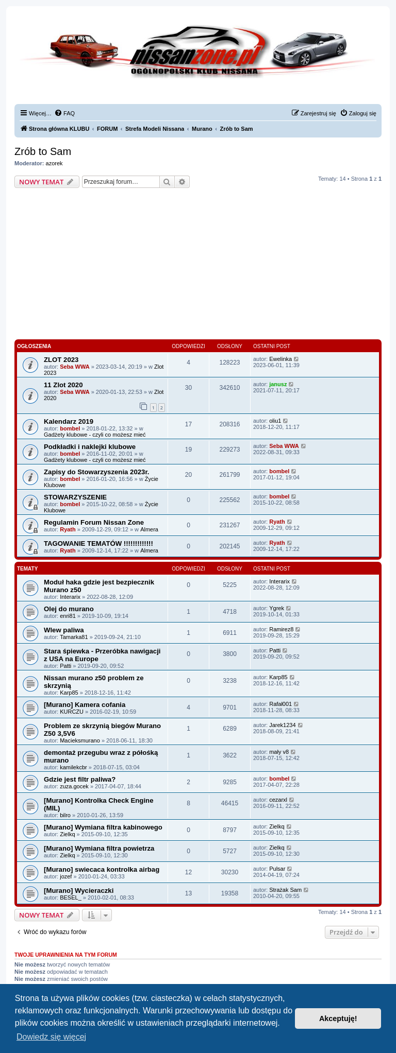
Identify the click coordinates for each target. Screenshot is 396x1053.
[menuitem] (64, 113)
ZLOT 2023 (61, 360)
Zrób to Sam (42, 151)
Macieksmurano (80, 740)
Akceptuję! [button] (338, 1018)
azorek (54, 163)
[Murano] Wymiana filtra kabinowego (103, 827)
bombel (70, 428)
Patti (65, 666)
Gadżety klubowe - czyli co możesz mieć (94, 434)
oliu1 (275, 421)
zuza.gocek (74, 786)
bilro (65, 815)
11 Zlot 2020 (63, 385)
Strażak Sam (285, 890)
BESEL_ (70, 897)
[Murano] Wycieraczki (78, 890)
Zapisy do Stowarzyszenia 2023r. (97, 472)
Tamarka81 (74, 637)
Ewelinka (280, 359)
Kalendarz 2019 (68, 421)
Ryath (68, 529)
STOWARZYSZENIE (75, 497)
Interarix (70, 597)
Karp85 (69, 692)
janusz (278, 384)
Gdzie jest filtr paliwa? (80, 779)
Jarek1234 (282, 725)
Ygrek (276, 608)
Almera (149, 529)
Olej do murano (69, 609)
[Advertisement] (198, 265)
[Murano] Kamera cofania (84, 705)
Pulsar (277, 869)
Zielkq (67, 834)
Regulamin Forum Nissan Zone (94, 522)
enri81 (68, 616)
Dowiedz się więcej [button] (51, 1036)
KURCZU (72, 712)
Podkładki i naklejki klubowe (90, 447)
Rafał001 (280, 704)
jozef (66, 876)
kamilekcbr (73, 767)
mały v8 (279, 752)
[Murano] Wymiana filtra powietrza (99, 848)
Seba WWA (74, 367)
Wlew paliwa (64, 630)
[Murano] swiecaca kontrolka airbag (101, 869)
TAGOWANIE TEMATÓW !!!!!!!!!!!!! (98, 543)
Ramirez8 (281, 629)
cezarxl (278, 800)
